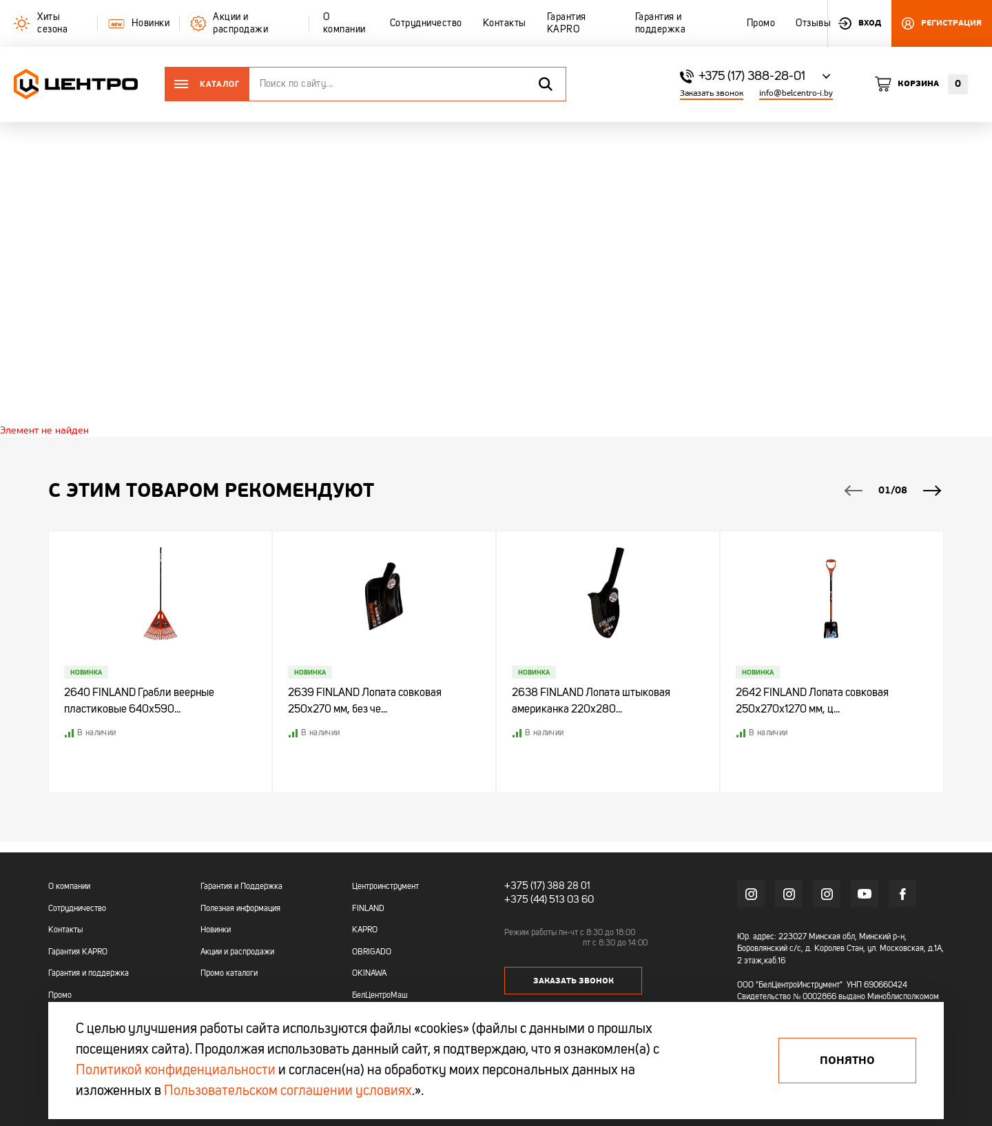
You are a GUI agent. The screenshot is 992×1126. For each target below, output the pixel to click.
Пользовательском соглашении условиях (288, 1091)
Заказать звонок (711, 93)
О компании (69, 887)
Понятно (847, 1060)
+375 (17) (522, 886)
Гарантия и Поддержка (241, 887)
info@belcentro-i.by (796, 93)
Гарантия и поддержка (88, 974)
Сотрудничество (77, 909)
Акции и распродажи (237, 952)
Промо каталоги (229, 974)
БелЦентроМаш (380, 996)
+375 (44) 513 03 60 (546, 898)
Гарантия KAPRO (77, 952)
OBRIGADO (371, 952)
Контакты (65, 930)
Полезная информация (240, 909)
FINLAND (368, 909)
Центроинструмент (385, 887)
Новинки (215, 930)
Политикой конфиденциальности (176, 1071)
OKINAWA (369, 974)
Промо (60, 996)
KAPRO (365, 930)
